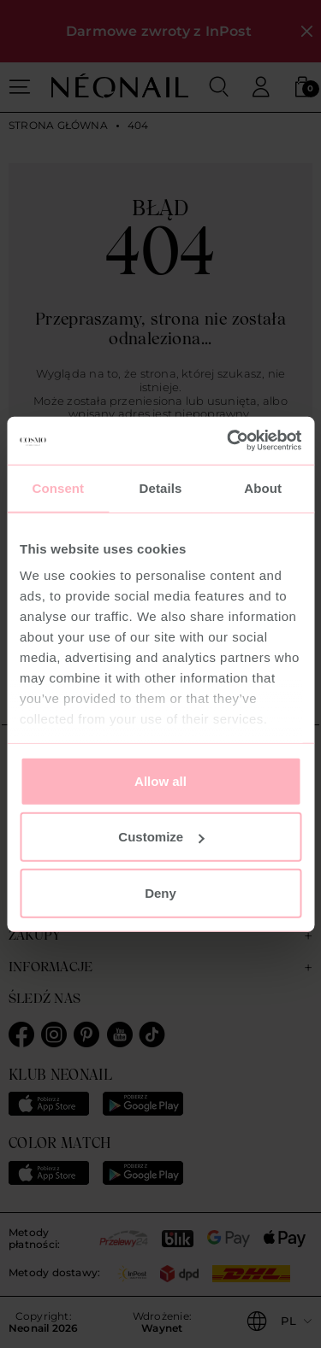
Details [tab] (161, 487)
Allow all (160, 780)
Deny (160, 892)
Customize (161, 836)
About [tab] (263, 487)
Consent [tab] (58, 487)
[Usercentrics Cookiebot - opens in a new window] (228, 441)
